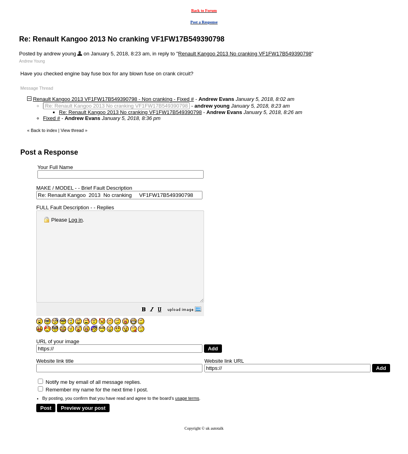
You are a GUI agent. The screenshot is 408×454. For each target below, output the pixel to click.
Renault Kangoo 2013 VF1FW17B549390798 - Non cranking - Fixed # (113, 99)
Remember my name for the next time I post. (93, 408)
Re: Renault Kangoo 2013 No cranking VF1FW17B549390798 (130, 112)
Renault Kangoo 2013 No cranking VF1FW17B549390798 (245, 54)
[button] (164, 329)
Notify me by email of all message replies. (89, 400)
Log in (75, 220)
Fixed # (51, 118)
